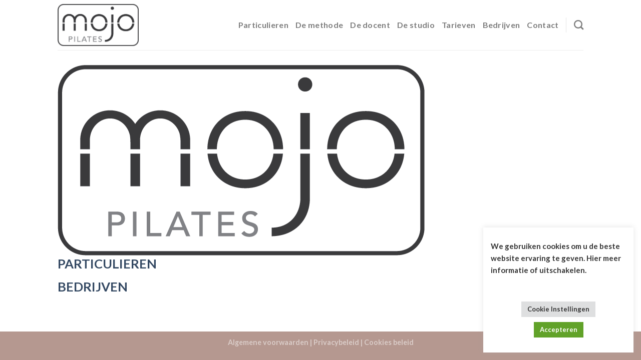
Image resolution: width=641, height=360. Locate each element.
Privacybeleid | (338, 342)
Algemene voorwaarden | (270, 342)
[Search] (578, 25)
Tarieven (459, 25)
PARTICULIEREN (107, 263)
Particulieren (263, 25)
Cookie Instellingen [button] (558, 309)
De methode (319, 25)
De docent (370, 25)
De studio (416, 25)
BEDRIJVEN (93, 286)
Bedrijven (501, 25)
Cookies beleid (389, 342)
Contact (542, 25)
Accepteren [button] (558, 330)
